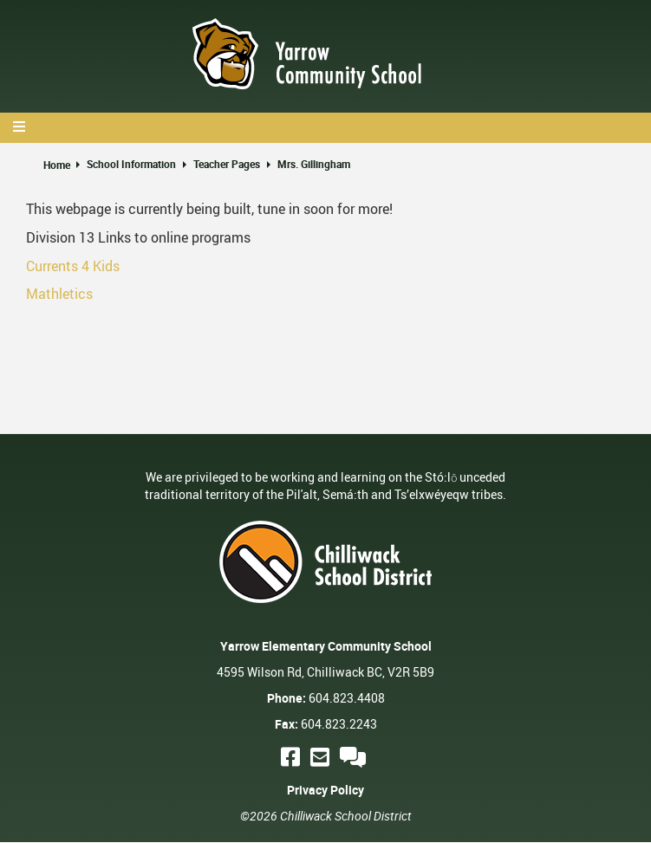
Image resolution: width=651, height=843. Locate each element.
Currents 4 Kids (73, 266)
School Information (131, 164)
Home (56, 165)
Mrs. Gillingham (313, 164)
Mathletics (59, 293)
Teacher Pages (226, 164)
